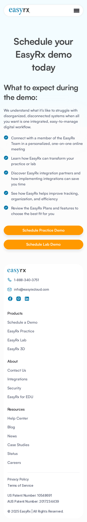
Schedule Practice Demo (44, 230)
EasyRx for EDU (20, 396)
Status (12, 453)
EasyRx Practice (20, 331)
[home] (18, 11)
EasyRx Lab (16, 340)
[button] (76, 10)
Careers (14, 462)
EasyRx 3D (16, 348)
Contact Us (16, 370)
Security (14, 388)
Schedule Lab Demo (43, 244)
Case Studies (18, 444)
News (12, 436)
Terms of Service (20, 485)
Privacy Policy (18, 479)
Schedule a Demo (22, 322)
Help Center (17, 418)
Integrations (17, 379)
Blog (11, 427)
